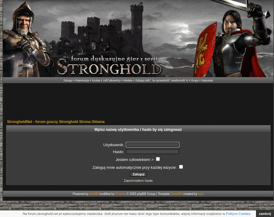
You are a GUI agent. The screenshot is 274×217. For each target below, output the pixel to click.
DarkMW (176, 194)
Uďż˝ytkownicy (112, 80)
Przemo (120, 194)
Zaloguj (67, 80)
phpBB (93, 194)
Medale (127, 80)
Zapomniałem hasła (138, 180)
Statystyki (207, 80)
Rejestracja (82, 80)
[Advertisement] (138, 101)
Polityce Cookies (238, 213)
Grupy (195, 80)
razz (201, 194)
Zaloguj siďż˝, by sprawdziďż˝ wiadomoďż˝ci (161, 80)
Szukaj (96, 80)
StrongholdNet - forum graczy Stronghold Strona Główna (56, 122)
